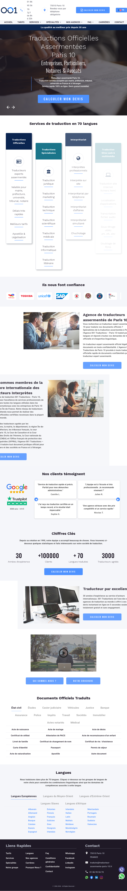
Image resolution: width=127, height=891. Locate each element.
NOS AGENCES (73, 22)
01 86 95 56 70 (29, 6)
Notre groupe (12, 868)
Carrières (30, 863)
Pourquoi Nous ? (33, 868)
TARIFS (20, 22)
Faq (47, 853)
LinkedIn (69, 863)
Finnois (50, 839)
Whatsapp (70, 853)
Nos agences (32, 858)
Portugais (92, 839)
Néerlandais (93, 836)
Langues (30, 853)
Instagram (70, 868)
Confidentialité (52, 867)
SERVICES (34, 22)
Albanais (32, 836)
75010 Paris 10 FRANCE (97, 855)
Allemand (32, 839)
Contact (49, 871)
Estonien (51, 836)
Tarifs (8, 853)
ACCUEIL (8, 22)
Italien (69, 839)
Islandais (70, 836)
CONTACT (119, 22)
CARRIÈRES (104, 22)
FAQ (89, 22)
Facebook (69, 858)
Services (10, 858)
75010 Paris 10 (57, 5)
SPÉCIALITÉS (52, 22)
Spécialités (11, 863)
